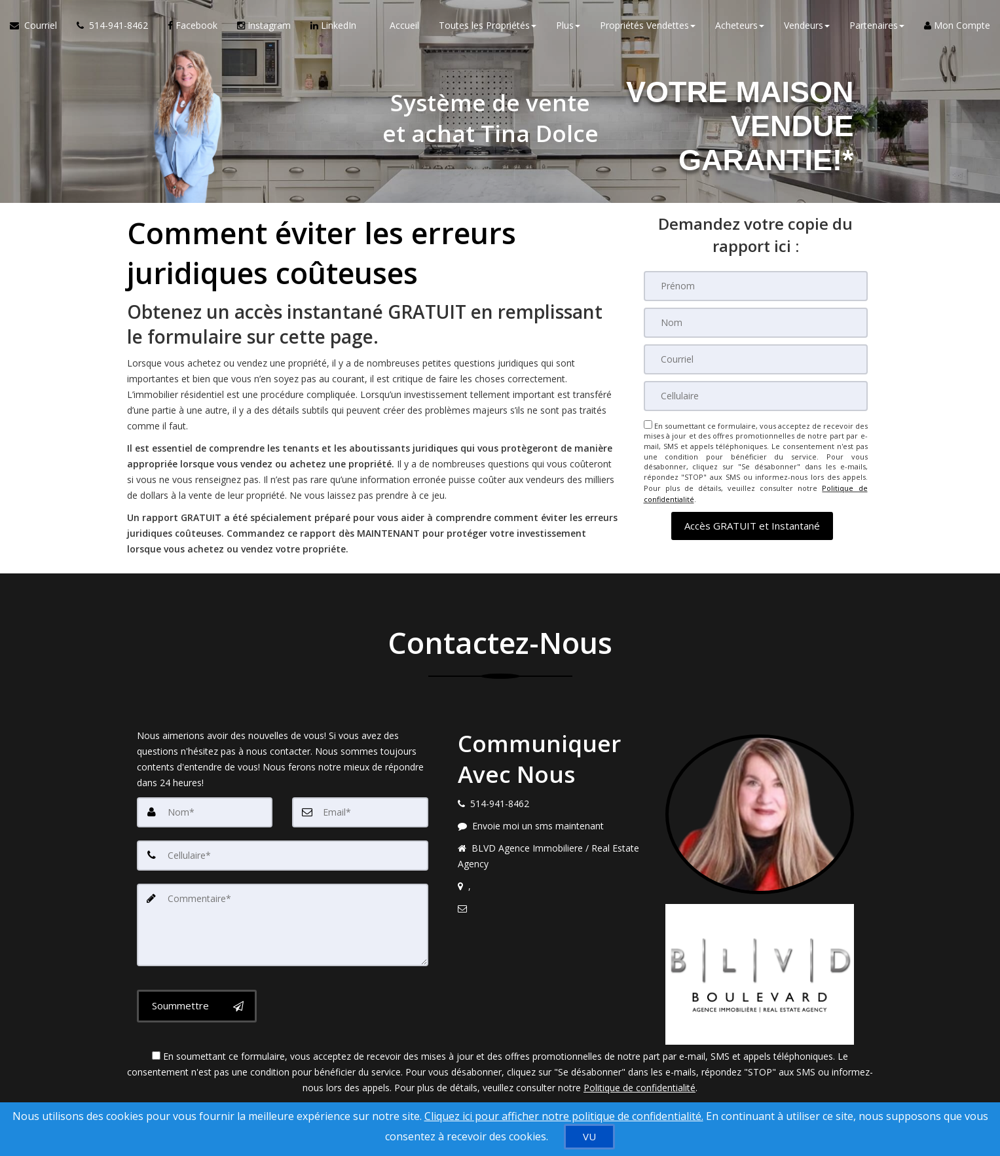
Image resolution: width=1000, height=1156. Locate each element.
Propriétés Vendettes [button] (647, 26)
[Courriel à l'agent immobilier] (38, 26)
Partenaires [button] (876, 26)
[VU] (589, 1136)
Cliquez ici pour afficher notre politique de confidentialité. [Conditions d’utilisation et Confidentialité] (563, 1116)
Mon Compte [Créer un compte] (957, 26)
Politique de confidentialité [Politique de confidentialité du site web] (639, 1087)
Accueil (404, 26)
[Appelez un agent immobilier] (112, 26)
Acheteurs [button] (739, 26)
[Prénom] (756, 286)
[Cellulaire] (756, 396)
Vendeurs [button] (807, 26)
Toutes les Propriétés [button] (487, 26)
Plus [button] (568, 26)
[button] (752, 523)
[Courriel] (756, 359)
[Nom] (756, 323)
